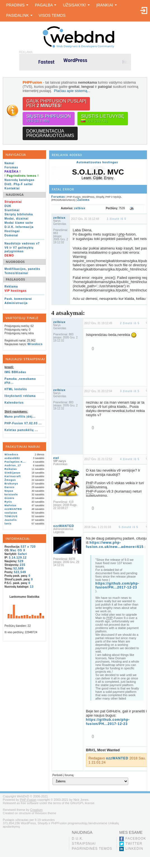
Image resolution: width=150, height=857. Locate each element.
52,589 (18, 568)
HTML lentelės (15, 389)
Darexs (9, 487)
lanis (8, 523)
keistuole (11, 494)
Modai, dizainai (16, 218)
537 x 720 (28, 546)
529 (20, 561)
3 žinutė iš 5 (129, 391)
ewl (56, 458)
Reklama (11, 286)
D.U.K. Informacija (19, 227)
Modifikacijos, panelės (22, 268)
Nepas (8, 490)
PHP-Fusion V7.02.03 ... (23, 423)
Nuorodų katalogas (19, 180)
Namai (9, 163)
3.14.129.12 (18, 557)
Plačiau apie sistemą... (72, 91)
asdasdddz (12, 458)
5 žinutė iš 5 (128, 527)
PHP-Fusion (28, 799)
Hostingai (12, 231)
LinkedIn (134, 849)
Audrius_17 (12, 465)
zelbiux (79, 208)
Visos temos (52, 15)
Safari (22, 553)
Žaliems (83, 199)
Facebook (135, 838)
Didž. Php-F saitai (18, 184)
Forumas (11, 167)
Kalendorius (14, 402)
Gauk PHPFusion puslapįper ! (56, 103)
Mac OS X (17, 550)
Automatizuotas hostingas (97, 162)
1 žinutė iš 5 (116, 218)
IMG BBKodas (15, 372)
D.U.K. (77, 838)
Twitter (133, 844)
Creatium (36, 809)
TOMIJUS (11, 516)
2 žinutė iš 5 (129, 323)
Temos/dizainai (16, 273)
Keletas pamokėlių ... (21, 430)
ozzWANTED (13, 509)
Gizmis (9, 498)
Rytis (8, 501)
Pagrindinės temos (92, 849)
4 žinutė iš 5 (129, 459)
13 (32, 586)
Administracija (16, 303)
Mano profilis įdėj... (20, 416)
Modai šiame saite (18, 222)
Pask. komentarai (18, 298)
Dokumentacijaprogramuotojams (50, 133)
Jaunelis (10, 520)
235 (22, 564)
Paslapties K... (15, 461)
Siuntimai (12, 210)
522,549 (20, 572)
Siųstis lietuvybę (102, 118)
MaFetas (10, 505)
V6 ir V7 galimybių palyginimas (19, 249)
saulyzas (10, 512)
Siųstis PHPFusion (48, 118)
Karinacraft (12, 476)
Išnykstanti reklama (20, 395)
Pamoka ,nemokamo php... (20, 380)
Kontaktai (12, 188)
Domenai (11, 235)
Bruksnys (11, 483)
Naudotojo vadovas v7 (22, 243)
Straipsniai (84, 844)
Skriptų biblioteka (18, 214)
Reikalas (10, 469)
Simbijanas (12, 472)
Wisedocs (35, 344)
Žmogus (10, 480)
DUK (7, 206)
